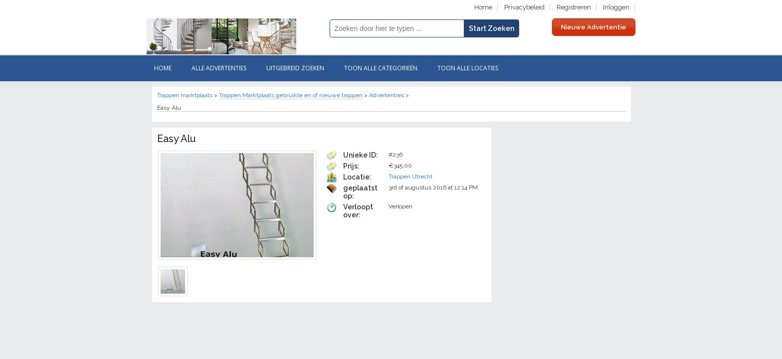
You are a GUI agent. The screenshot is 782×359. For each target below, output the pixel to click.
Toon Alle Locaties (467, 68)
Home (483, 7)
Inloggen (616, 7)
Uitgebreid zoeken (295, 68)
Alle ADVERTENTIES (219, 68)
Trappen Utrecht (410, 176)
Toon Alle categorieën (380, 68)
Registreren (574, 7)
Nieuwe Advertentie (593, 27)
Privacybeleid (524, 7)
